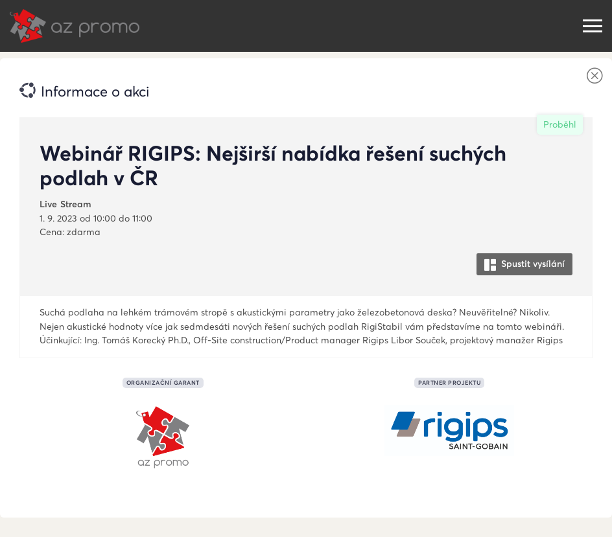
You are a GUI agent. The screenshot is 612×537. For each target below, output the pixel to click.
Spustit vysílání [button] (524, 264)
